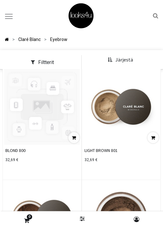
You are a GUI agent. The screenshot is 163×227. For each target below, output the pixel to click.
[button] (120, 60)
